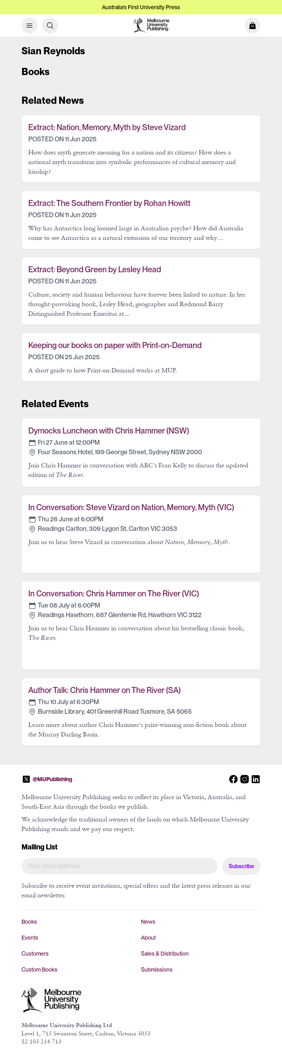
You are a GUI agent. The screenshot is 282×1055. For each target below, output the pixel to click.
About (148, 937)
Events (30, 937)
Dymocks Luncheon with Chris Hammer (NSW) (108, 430)
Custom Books (39, 969)
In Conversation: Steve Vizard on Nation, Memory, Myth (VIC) (131, 507)
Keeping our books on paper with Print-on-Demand (115, 345)
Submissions (156, 969)
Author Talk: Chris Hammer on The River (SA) (104, 690)
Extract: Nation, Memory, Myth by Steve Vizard (107, 127)
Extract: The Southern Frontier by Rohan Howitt (109, 203)
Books (29, 921)
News (148, 921)
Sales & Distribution (165, 953)
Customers (35, 953)
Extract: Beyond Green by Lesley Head (94, 269)
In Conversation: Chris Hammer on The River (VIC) (113, 593)
